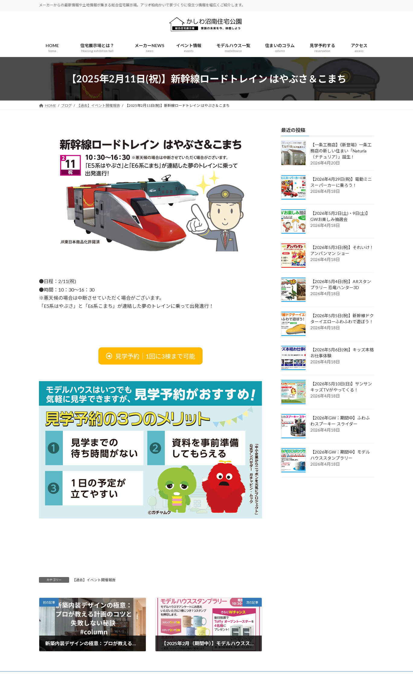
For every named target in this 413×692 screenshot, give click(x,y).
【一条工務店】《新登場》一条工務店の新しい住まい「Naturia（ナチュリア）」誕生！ (341, 150)
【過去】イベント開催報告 (94, 580)
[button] (150, 356)
